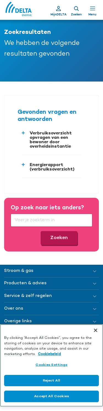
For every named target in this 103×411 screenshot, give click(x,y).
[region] (51, 365)
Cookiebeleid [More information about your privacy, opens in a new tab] (49, 354)
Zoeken (59, 237)
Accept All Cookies (51, 396)
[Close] (96, 330)
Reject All (51, 380)
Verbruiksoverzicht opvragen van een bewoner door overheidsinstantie (51, 140)
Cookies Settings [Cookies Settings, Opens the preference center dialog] (51, 365)
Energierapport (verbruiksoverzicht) (52, 167)
